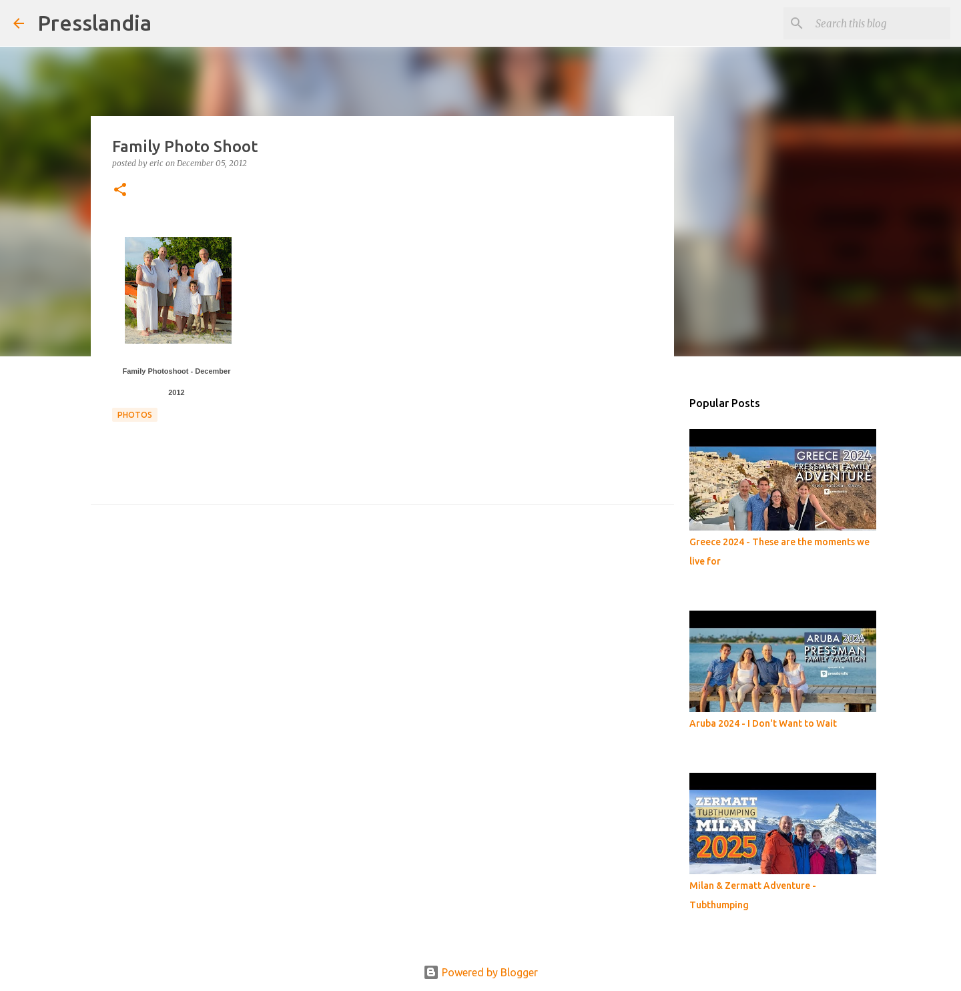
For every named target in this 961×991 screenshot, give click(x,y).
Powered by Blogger (480, 972)
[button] (120, 191)
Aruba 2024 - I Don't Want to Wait (763, 723)
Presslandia (94, 23)
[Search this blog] (880, 23)
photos (134, 414)
